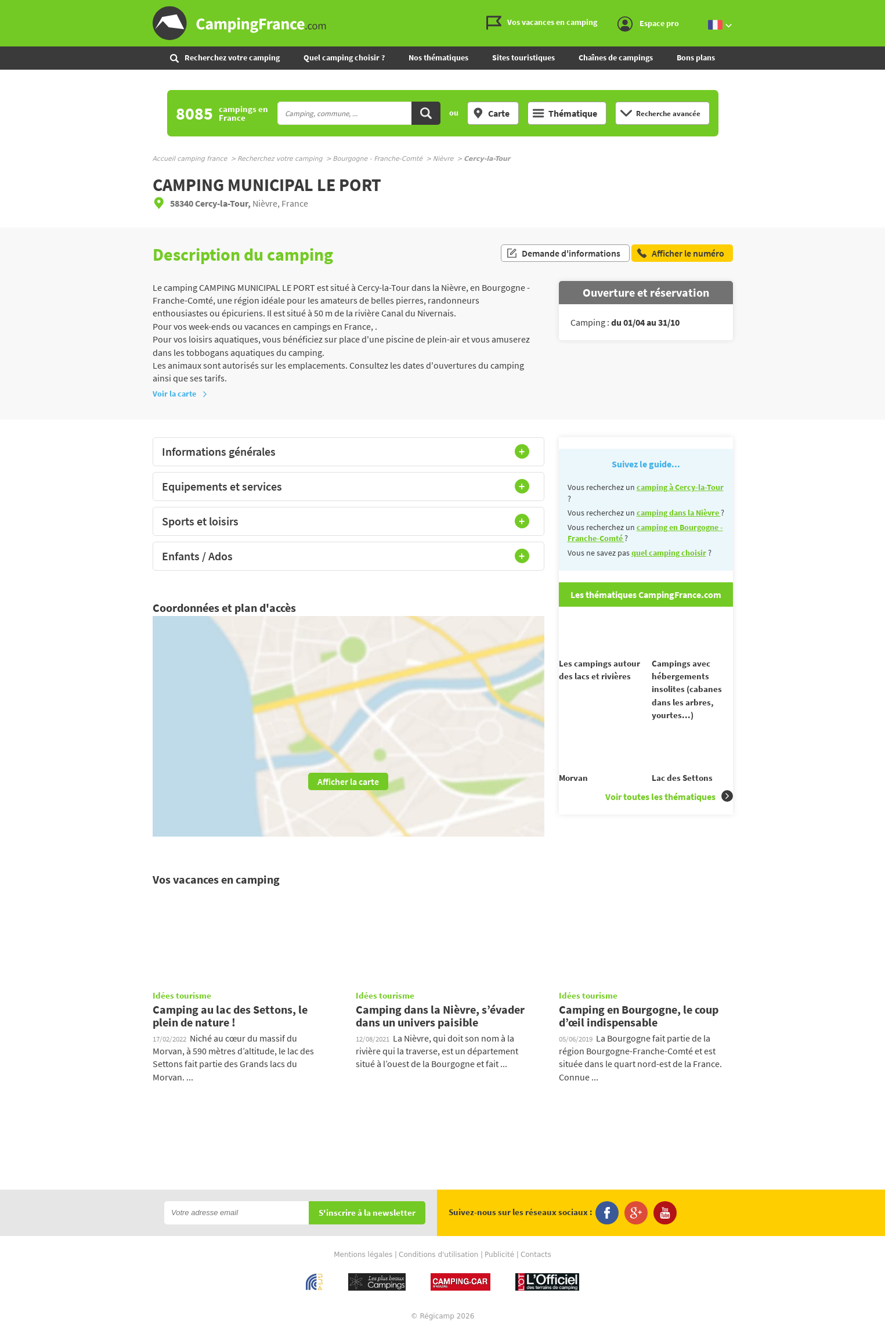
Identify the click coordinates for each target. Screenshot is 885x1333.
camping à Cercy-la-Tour (680, 487)
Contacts (536, 1255)
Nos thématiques (438, 57)
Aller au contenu (876, 9)
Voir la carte (180, 393)
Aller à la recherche (882, 9)
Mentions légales (363, 1255)
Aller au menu (870, 9)
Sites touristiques (523, 57)
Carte (491, 113)
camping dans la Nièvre (679, 512)
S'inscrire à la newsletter (367, 1213)
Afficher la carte (348, 781)
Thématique (565, 113)
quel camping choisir (668, 552)
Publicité (499, 1255)
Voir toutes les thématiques (669, 817)
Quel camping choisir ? (344, 57)
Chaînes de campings (616, 57)
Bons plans (696, 57)
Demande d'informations (563, 254)
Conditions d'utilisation (438, 1255)
